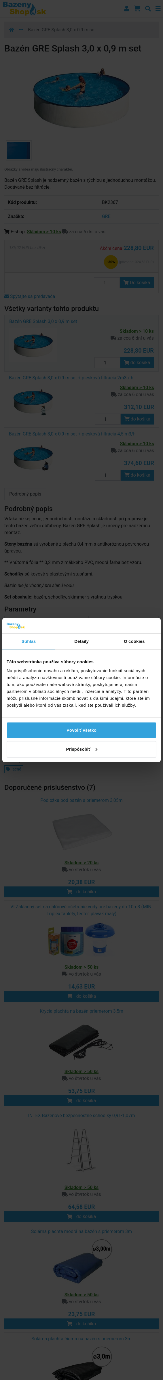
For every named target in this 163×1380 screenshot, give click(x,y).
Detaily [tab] (81, 641)
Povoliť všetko (81, 730)
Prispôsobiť (81, 748)
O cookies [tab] (134, 641)
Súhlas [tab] (29, 641)
